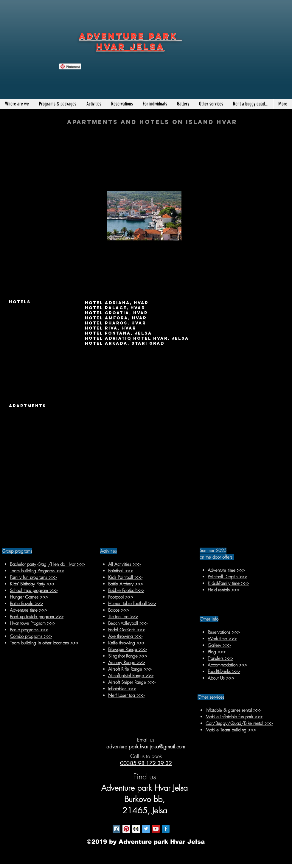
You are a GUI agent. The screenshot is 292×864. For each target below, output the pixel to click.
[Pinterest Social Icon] (126, 829)
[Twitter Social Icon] (146, 829)
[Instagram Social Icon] (116, 829)
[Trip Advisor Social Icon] (136, 829)
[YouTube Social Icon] (156, 829)
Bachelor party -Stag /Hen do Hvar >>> (47, 564)
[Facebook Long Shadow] (166, 829)
